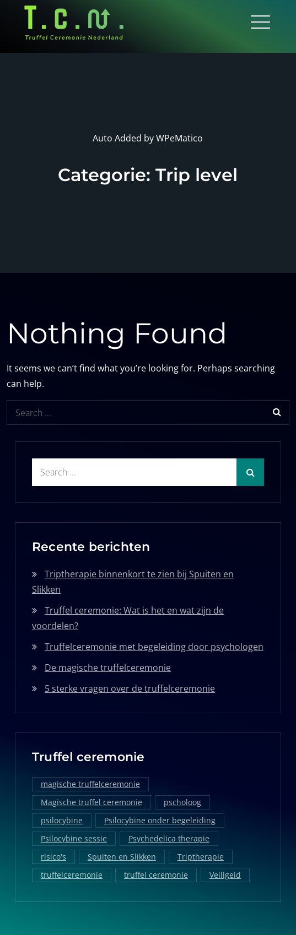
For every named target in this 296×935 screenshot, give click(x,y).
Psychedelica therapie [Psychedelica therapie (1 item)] (168, 838)
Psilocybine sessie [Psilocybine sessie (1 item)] (74, 838)
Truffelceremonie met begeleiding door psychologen (154, 645)
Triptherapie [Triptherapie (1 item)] (200, 856)
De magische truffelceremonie (108, 666)
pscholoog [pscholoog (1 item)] (182, 801)
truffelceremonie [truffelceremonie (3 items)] (72, 874)
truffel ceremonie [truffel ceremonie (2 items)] (156, 874)
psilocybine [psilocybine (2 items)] (62, 819)
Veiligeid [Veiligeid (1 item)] (225, 874)
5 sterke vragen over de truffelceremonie (130, 687)
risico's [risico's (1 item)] (53, 856)
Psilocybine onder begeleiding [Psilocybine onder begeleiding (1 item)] (160, 819)
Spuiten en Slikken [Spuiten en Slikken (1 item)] (122, 856)
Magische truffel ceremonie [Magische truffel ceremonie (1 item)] (91, 801)
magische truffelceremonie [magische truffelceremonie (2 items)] (90, 783)
